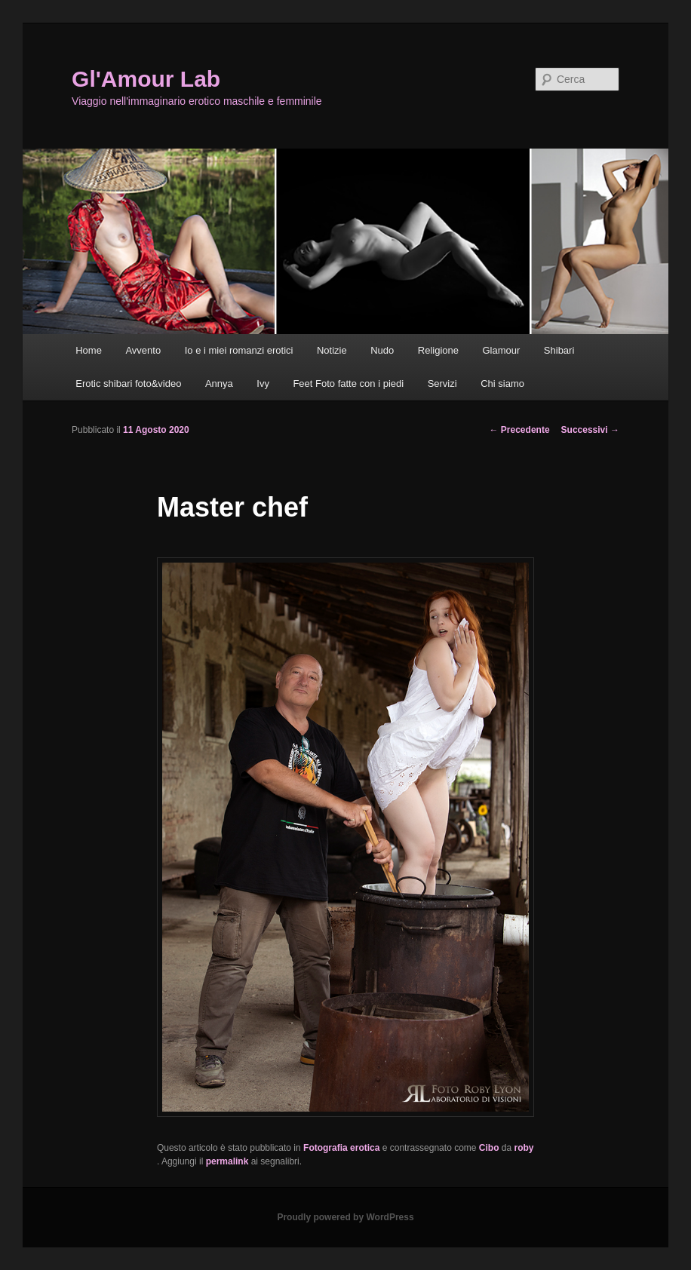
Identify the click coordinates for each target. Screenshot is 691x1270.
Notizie (332, 350)
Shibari (559, 350)
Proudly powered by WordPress (345, 1217)
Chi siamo (502, 383)
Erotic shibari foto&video (128, 383)
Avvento (143, 350)
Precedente (520, 430)
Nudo (382, 350)
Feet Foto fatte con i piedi (348, 383)
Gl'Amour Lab (146, 78)
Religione (438, 350)
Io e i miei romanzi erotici (239, 350)
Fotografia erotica (341, 1148)
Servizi (442, 383)
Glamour (501, 350)
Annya (219, 383)
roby (524, 1148)
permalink (227, 1161)
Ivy (262, 383)
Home (88, 350)
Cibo (489, 1148)
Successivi (590, 430)
